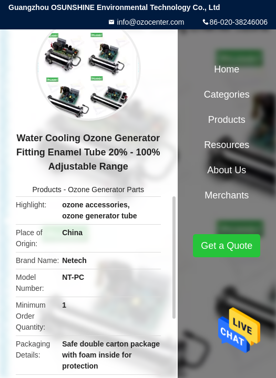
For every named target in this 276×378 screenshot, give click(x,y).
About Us (226, 170)
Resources (226, 145)
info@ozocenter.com (150, 22)
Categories (227, 94)
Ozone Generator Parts (106, 189)
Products (47, 189)
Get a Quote (226, 245)
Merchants (227, 195)
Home (226, 69)
